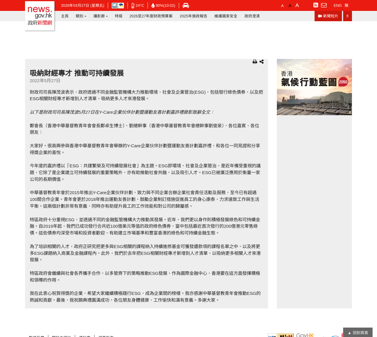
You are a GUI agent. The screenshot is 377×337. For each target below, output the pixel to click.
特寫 (119, 16)
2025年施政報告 (193, 16)
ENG (338, 5)
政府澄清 (252, 16)
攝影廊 (99, 16)
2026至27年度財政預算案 (151, 16)
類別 (79, 16)
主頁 (65, 16)
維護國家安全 (225, 16)
